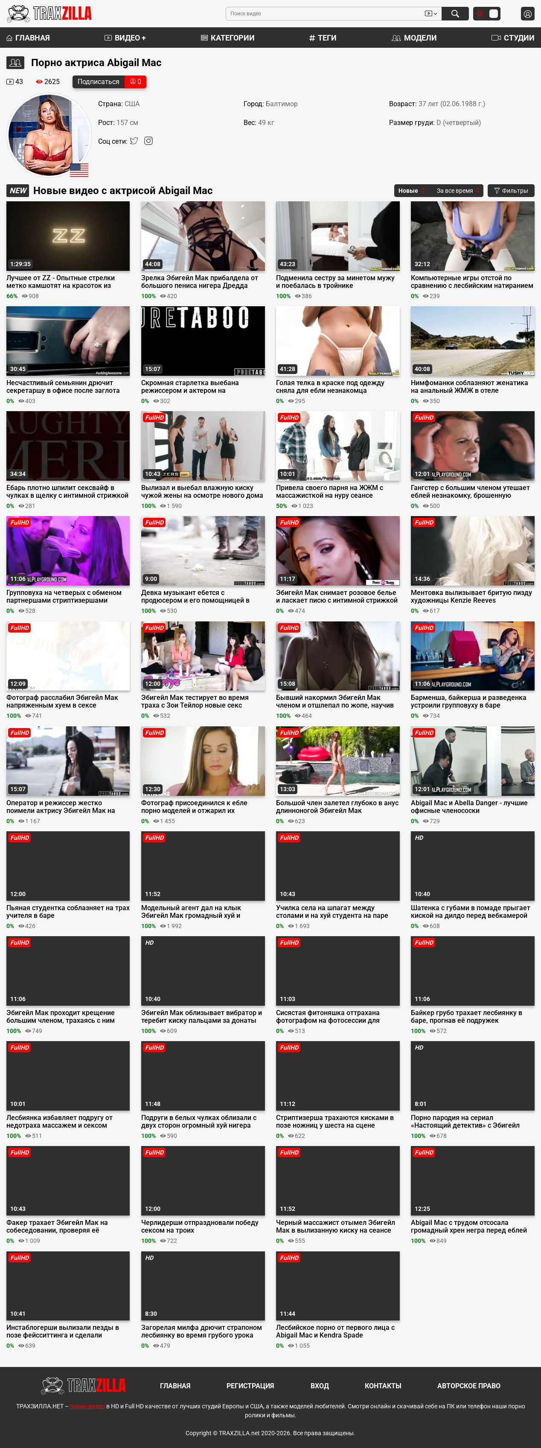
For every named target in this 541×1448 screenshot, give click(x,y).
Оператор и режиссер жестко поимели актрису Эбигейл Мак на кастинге (60, 807)
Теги (323, 37)
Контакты (383, 1386)
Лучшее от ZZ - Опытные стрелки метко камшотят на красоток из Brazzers (60, 282)
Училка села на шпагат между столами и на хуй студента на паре (332, 912)
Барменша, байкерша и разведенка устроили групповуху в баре (468, 701)
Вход (320, 1386)
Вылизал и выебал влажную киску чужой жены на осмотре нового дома (202, 491)
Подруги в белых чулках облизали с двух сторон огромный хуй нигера (198, 1121)
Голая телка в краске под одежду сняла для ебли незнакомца (330, 387)
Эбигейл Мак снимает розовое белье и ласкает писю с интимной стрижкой (337, 596)
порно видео (87, 1406)
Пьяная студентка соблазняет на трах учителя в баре (68, 912)
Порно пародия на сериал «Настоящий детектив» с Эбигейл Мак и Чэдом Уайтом (465, 1121)
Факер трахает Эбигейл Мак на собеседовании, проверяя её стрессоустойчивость (57, 1226)
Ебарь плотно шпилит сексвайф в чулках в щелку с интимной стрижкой (67, 491)
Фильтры (511, 190)
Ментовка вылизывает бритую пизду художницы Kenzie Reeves (471, 596)
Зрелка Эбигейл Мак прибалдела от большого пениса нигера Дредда (199, 282)
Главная (28, 37)
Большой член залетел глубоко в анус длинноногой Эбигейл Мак (337, 807)
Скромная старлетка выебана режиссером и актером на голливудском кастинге (190, 387)
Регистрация (250, 1386)
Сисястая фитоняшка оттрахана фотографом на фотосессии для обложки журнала (328, 1016)
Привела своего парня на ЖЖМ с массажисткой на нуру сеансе (329, 491)
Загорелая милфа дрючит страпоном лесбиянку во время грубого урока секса (201, 1331)
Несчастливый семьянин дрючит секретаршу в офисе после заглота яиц (63, 387)
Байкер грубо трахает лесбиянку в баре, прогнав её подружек (466, 1016)
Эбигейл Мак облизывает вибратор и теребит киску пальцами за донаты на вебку (201, 1016)
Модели (414, 37)
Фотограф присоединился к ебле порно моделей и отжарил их (194, 807)
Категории (228, 37)
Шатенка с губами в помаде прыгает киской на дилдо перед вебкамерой (470, 912)
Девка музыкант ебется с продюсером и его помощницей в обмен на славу (195, 596)
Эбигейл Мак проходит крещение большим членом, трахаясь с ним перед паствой (60, 1016)
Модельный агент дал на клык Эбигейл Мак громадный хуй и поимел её (191, 912)
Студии (513, 37)
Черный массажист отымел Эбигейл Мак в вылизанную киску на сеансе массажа (335, 1226)
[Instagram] (148, 143)
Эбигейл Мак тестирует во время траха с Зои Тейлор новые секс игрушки (195, 701)
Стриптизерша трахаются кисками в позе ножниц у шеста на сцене (335, 1121)
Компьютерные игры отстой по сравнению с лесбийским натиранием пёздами (472, 282)
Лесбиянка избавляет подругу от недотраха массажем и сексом (59, 1121)
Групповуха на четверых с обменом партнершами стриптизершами (64, 596)
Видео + (125, 37)
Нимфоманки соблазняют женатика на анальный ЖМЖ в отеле (469, 387)
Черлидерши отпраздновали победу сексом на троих (200, 1226)
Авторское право (468, 1386)
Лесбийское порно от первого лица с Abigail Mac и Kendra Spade (335, 1331)
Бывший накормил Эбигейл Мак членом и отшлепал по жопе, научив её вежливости (335, 701)
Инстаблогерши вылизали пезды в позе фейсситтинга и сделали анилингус (62, 1331)
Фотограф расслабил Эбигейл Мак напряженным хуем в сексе (62, 701)
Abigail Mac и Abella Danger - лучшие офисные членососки (469, 807)
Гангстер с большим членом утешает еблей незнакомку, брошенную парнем (470, 491)
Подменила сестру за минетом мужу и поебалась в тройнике (335, 282)
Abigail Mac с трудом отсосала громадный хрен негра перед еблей (469, 1226)
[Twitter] (135, 143)
